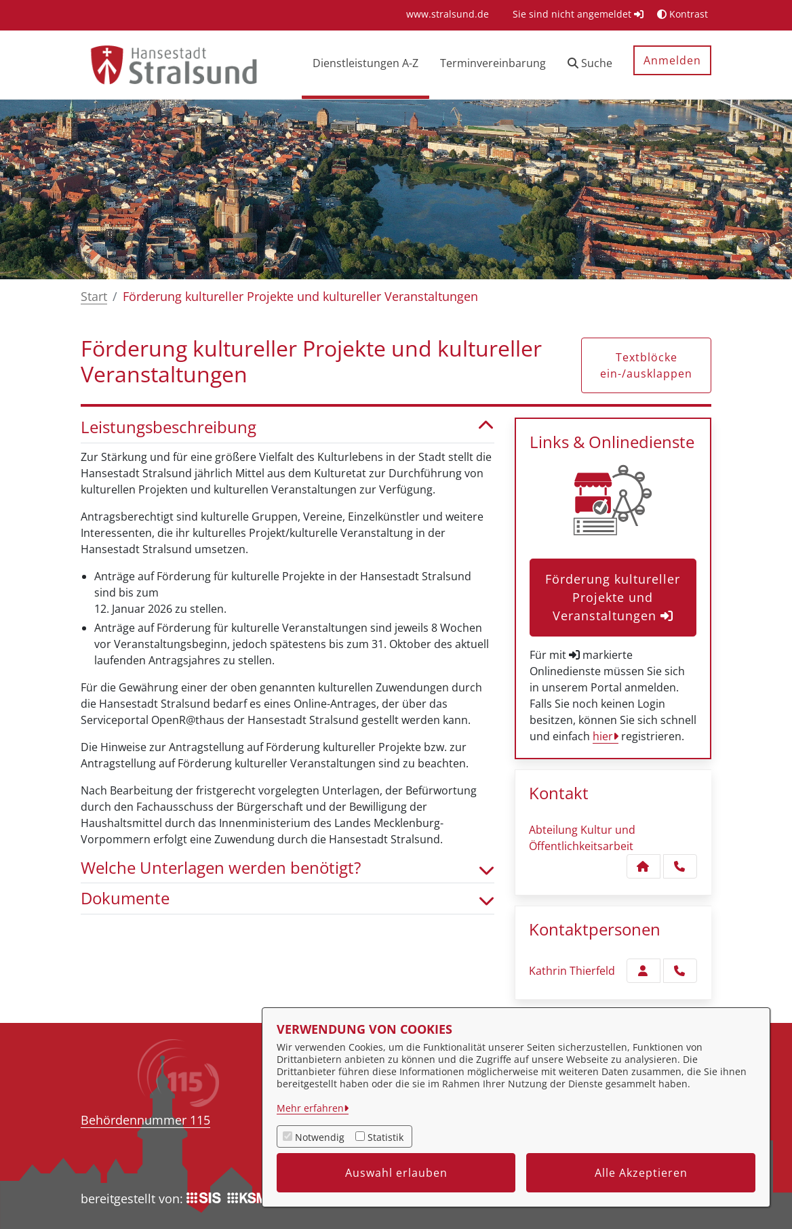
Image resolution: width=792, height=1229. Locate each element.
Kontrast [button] (682, 13)
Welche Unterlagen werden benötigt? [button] (287, 868)
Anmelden (672, 60)
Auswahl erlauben (396, 1172)
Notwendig (319, 1137)
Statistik (385, 1137)
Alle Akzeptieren (641, 1172)
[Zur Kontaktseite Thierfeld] (643, 971)
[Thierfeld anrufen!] (680, 971)
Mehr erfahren (310, 1108)
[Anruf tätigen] (680, 866)
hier (603, 736)
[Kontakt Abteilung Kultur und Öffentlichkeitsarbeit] (643, 866)
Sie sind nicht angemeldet (578, 13)
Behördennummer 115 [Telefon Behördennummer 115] (145, 1120)
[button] (590, 65)
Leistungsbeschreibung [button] (287, 427)
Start (94, 296)
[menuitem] (447, 14)
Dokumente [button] (287, 898)
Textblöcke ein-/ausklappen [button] (646, 365)
